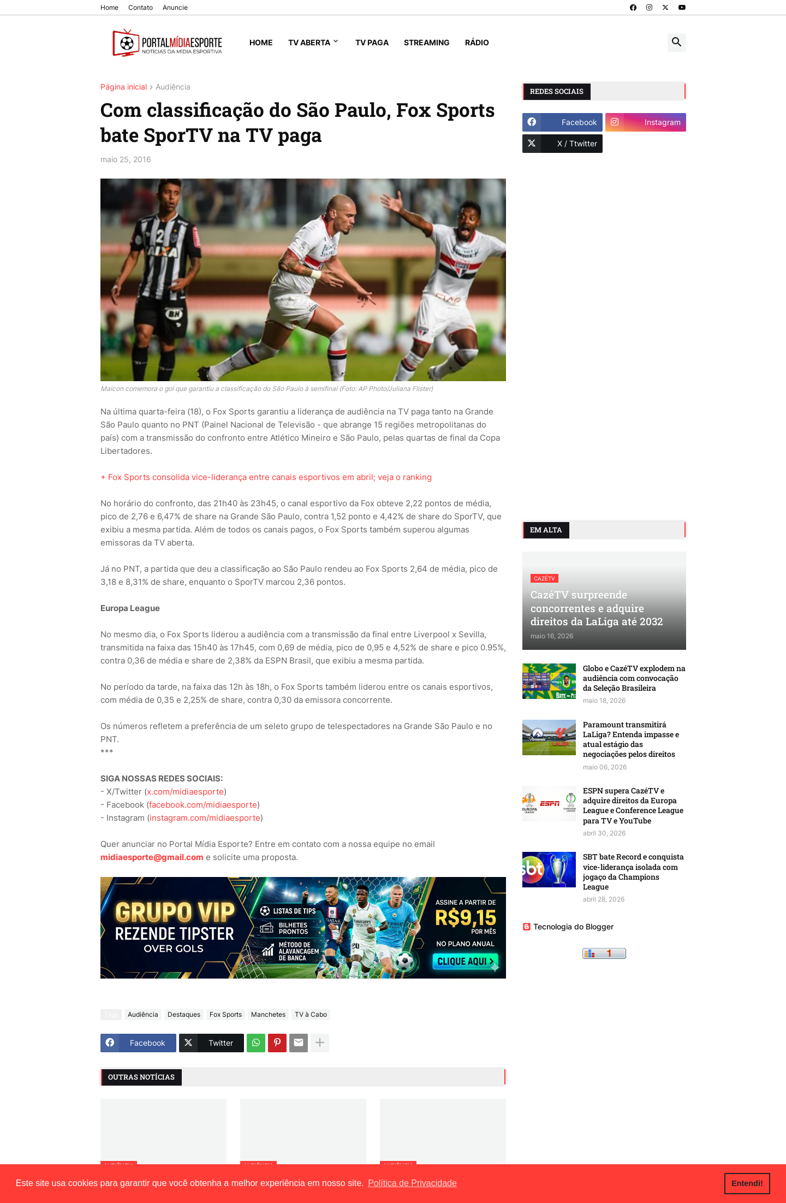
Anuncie (175, 7)
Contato (140, 7)
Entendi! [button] (747, 1183)
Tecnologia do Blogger (568, 926)
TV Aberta (309, 42)
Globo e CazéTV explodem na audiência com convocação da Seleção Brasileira (634, 678)
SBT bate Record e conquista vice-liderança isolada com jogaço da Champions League (633, 872)
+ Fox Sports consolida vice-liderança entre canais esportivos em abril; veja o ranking (266, 477)
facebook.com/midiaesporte (203, 804)
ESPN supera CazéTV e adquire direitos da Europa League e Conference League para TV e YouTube (633, 806)
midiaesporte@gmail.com (152, 857)
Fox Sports (226, 1014)
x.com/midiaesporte (185, 791)
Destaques (184, 1014)
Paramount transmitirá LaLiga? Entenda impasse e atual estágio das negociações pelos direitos (631, 740)
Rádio (477, 42)
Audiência (173, 87)
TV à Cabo (311, 1014)
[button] (677, 42)
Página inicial (123, 87)
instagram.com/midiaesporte (205, 818)
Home (109, 7)
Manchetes (268, 1014)
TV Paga (372, 42)
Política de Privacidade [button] (412, 1183)
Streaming (427, 42)
